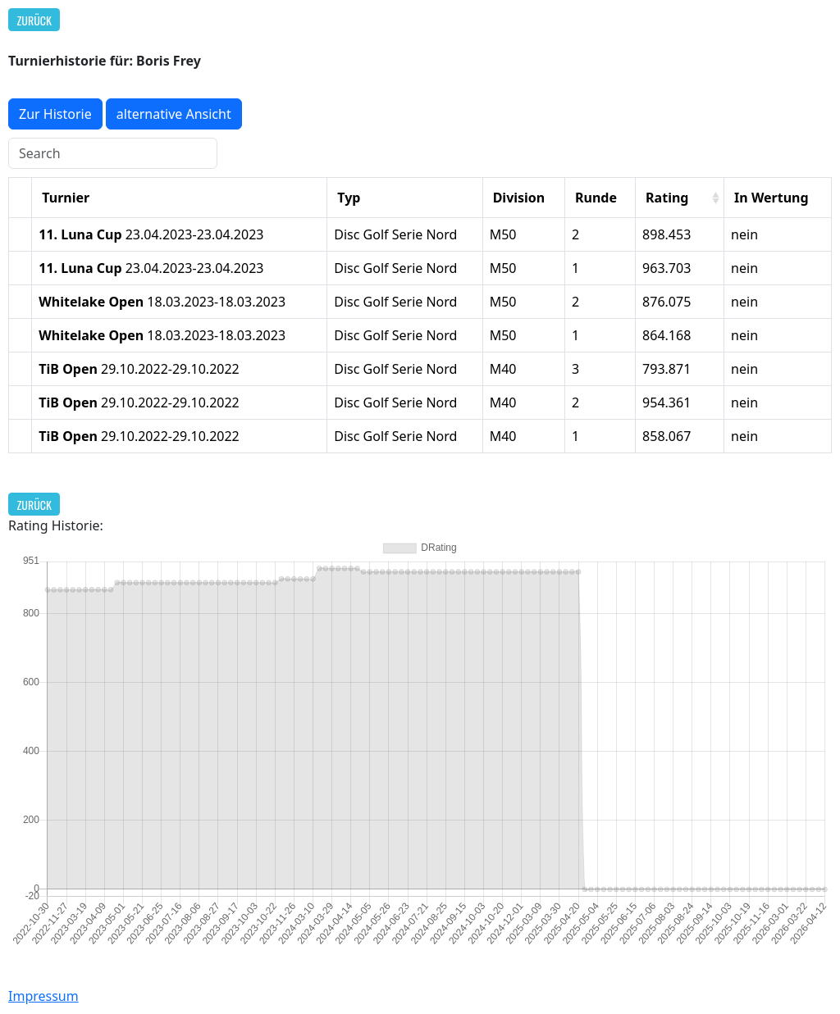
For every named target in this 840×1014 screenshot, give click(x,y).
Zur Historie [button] (55, 114)
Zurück (34, 20)
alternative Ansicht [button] (173, 114)
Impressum (43, 996)
